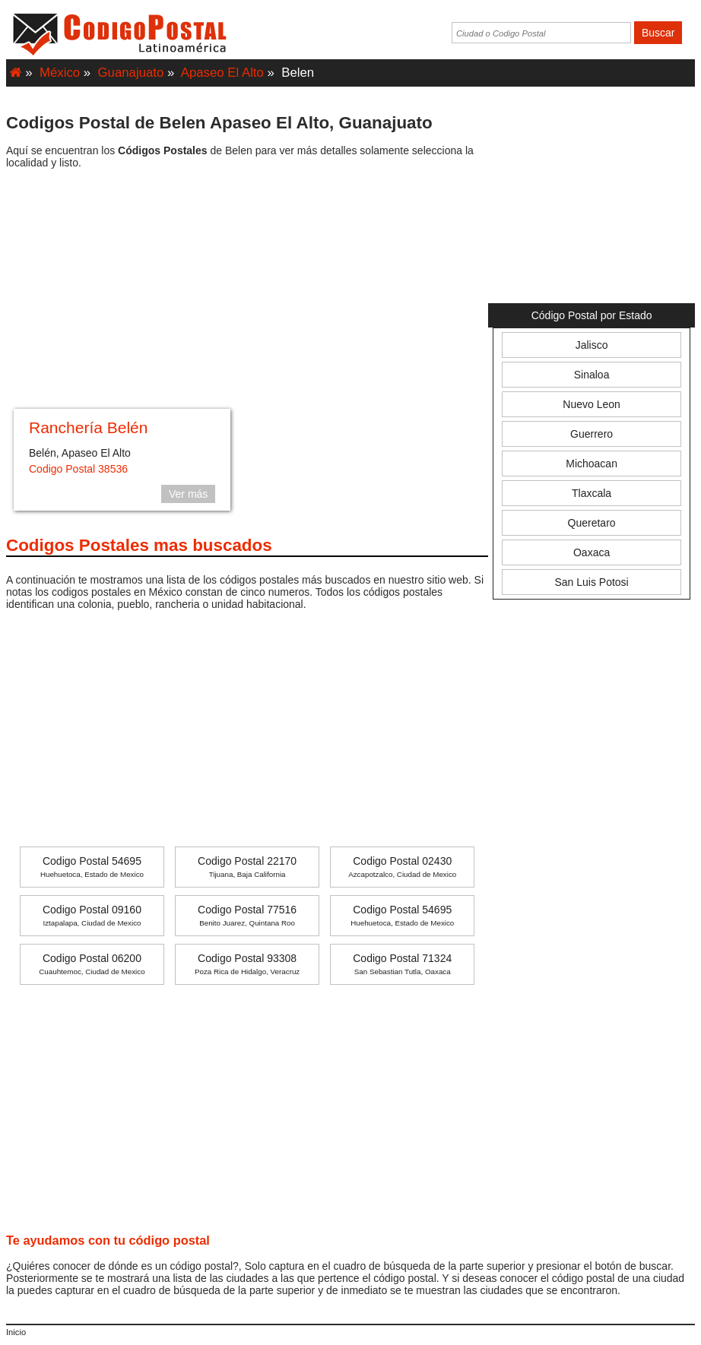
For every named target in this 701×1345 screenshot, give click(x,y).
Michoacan (591, 463)
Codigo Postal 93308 (247, 964)
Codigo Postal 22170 (247, 866)
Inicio (16, 1332)
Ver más (188, 494)
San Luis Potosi (591, 582)
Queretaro (592, 523)
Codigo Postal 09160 (92, 915)
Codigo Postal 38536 (78, 469)
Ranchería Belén (88, 427)
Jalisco (592, 345)
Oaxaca (591, 552)
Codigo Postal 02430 (402, 866)
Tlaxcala (591, 493)
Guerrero (591, 434)
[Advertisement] (247, 291)
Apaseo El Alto (222, 72)
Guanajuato (131, 72)
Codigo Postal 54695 (92, 866)
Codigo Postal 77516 (247, 915)
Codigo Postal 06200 (91, 964)
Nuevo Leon (591, 404)
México (60, 72)
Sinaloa (592, 375)
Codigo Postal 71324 (402, 964)
